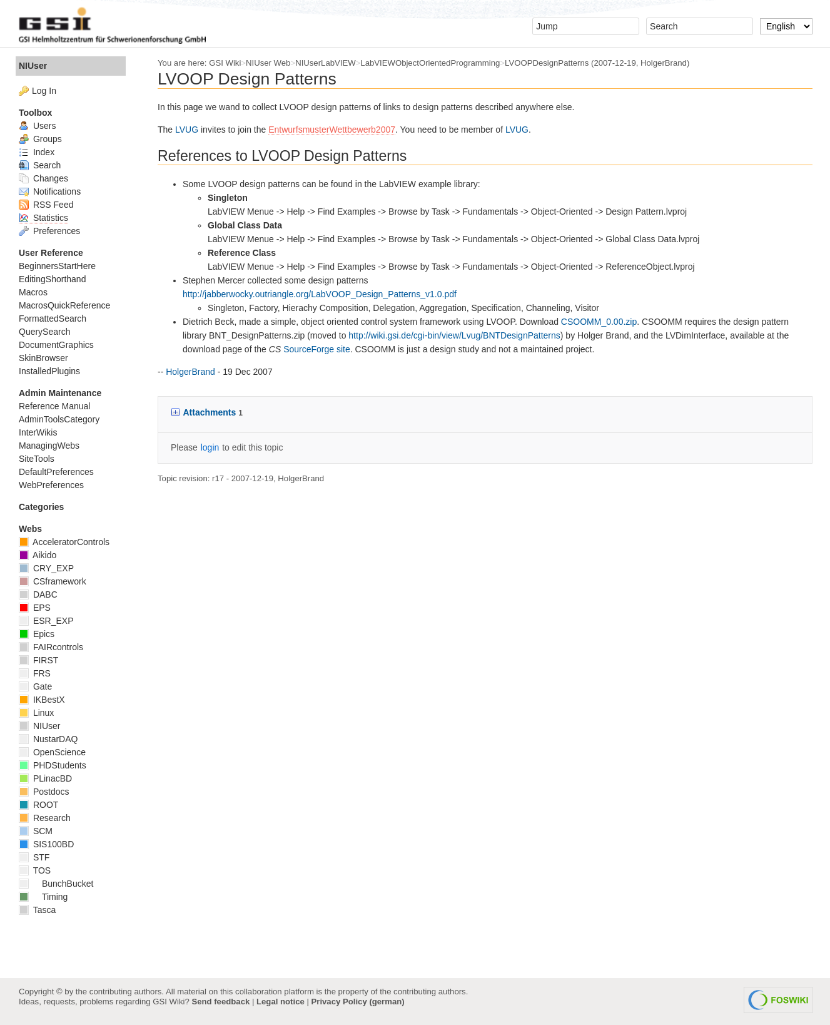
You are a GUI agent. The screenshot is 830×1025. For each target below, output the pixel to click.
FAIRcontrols (51, 647)
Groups (40, 139)
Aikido (37, 555)
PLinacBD (45, 778)
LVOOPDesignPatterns (547, 63)
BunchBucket (56, 884)
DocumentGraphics (56, 345)
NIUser (33, 66)
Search (40, 165)
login (210, 447)
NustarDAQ (48, 739)
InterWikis (38, 432)
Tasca (37, 910)
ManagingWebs (49, 446)
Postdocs (44, 792)
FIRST (38, 660)
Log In (44, 91)
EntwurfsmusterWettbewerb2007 (331, 130)
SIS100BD (46, 844)
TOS (35, 870)
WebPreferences (51, 485)
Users (37, 126)
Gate (35, 686)
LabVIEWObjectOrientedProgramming (430, 63)
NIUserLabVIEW (325, 63)
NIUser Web (268, 63)
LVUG (186, 130)
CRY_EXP (46, 568)
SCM (36, 831)
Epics (36, 634)
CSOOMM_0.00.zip (599, 322)
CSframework (52, 581)
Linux (36, 713)
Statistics (43, 218)
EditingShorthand (52, 279)
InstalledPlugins (49, 371)
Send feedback (220, 1001)
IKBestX (41, 700)
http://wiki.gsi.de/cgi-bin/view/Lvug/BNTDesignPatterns (454, 335)
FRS (35, 673)
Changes (43, 178)
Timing (43, 897)
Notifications (50, 191)
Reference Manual (54, 406)
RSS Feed (46, 205)
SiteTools (36, 459)
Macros (33, 292)
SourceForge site (316, 349)
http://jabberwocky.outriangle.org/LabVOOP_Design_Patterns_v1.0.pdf (320, 294)
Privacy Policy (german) (358, 1001)
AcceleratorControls (64, 542)
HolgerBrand (663, 63)
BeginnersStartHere (57, 266)
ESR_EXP (46, 621)
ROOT (38, 805)
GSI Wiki (225, 63)
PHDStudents (52, 765)
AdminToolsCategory (59, 419)
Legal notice (280, 1001)
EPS (35, 608)
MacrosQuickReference (64, 305)
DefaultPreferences (56, 472)
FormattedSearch (52, 319)
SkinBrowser (43, 358)
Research (45, 818)
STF (34, 857)
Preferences (49, 231)
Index (36, 152)
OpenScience (52, 752)
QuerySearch (44, 332)
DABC (38, 594)
